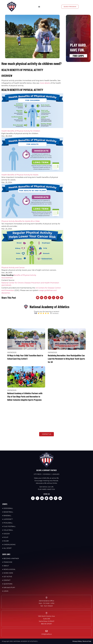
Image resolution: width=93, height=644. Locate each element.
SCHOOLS (46, 474)
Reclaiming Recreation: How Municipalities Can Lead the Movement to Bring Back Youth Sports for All (66, 358)
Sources (4, 278)
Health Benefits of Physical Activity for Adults (19, 175)
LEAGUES (55, 474)
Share (10, 278)
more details (45, 83)
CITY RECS (37, 474)
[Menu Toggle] (39, 7)
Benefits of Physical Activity (25, 275)
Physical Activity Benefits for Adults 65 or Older (20, 221)
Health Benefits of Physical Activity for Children (20, 131)
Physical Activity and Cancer (13, 268)
